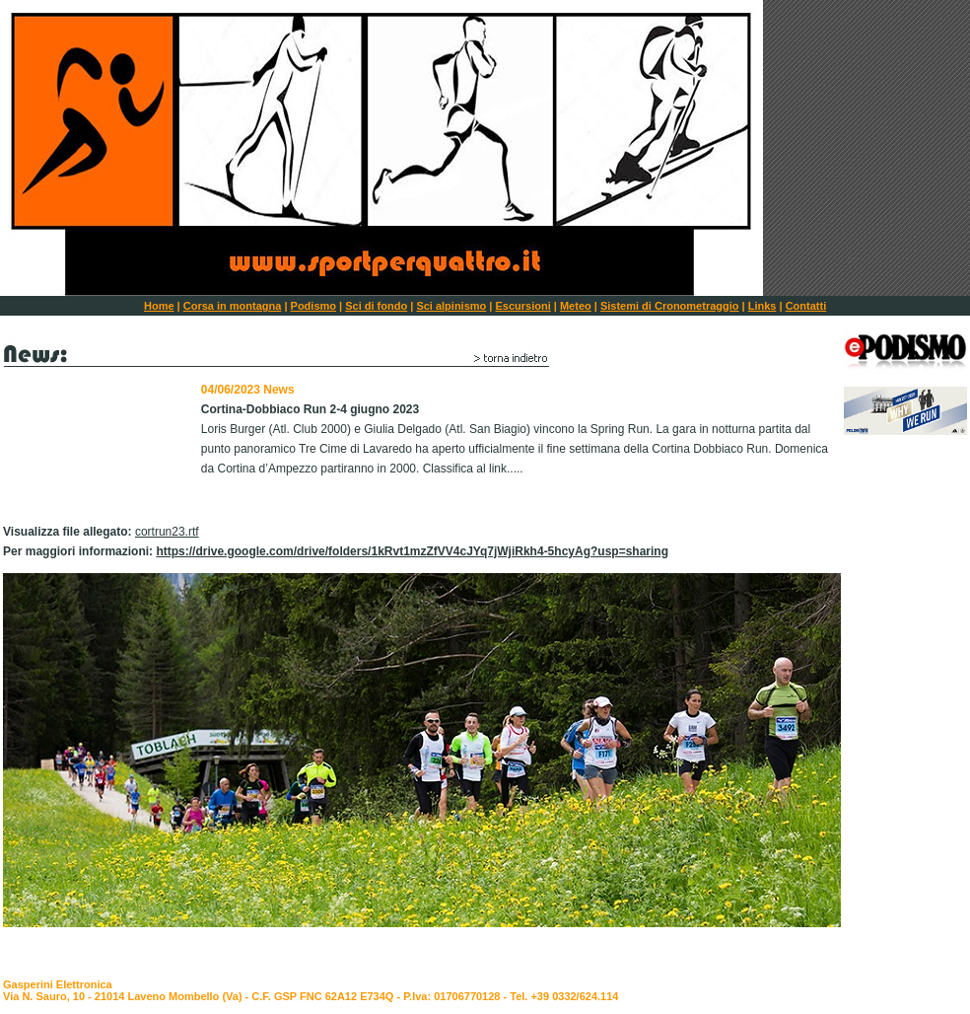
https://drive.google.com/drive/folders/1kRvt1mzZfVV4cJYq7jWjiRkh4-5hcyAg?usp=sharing (412, 551)
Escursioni (523, 306)
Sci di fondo (376, 306)
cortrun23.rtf (167, 532)
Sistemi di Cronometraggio (669, 306)
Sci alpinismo (451, 306)
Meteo (575, 306)
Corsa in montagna (232, 306)
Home (159, 306)
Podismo (313, 306)
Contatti (806, 306)
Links (762, 306)
